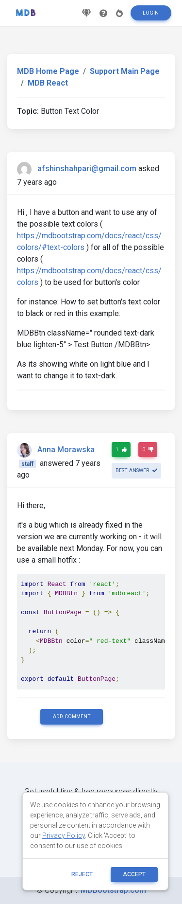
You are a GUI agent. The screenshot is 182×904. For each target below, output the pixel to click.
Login (151, 13)
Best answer (136, 470)
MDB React (48, 83)
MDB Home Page (48, 71)
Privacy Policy (63, 835)
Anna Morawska (66, 449)
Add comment (72, 716)
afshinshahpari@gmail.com (86, 168)
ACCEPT (134, 874)
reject (82, 874)
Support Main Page (125, 71)
